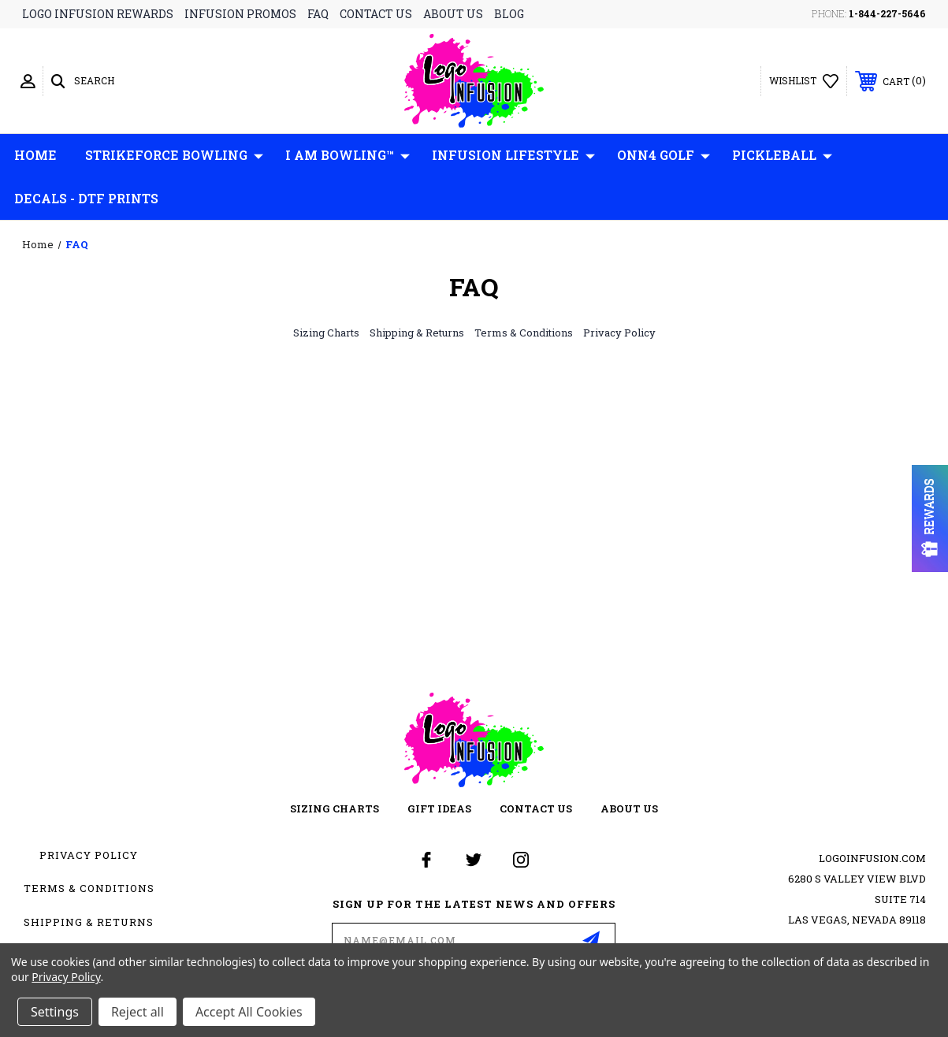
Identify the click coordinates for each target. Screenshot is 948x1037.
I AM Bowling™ (347, 155)
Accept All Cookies (249, 1011)
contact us (376, 13)
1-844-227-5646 (887, 13)
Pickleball (782, 155)
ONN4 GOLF (663, 155)
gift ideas (439, 808)
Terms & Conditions (523, 332)
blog (509, 13)
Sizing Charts (326, 332)
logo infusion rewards (97, 13)
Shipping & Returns (417, 332)
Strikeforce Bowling (174, 155)
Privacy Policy (619, 332)
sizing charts (334, 808)
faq (318, 13)
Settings (55, 1011)
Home (35, 155)
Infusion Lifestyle (513, 155)
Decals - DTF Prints (86, 198)
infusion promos (240, 13)
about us (453, 13)
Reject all (137, 1011)
